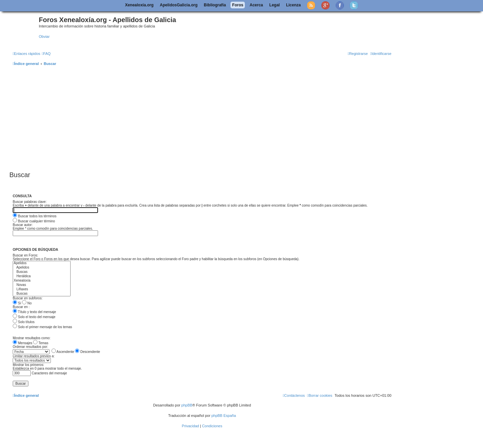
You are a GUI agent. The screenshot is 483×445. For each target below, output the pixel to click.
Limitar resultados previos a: (34, 356)
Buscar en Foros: (25, 255)
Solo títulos (23, 322)
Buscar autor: (22, 225)
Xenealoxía (41, 281)
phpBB (186, 405)
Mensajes (22, 343)
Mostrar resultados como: (32, 338)
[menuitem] (46, 54)
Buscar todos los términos (35, 216)
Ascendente (63, 352)
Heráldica (41, 276)
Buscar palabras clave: (29, 202)
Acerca (256, 5)
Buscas (41, 272)
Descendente (87, 352)
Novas (41, 285)
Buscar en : (21, 307)
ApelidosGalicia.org (179, 5)
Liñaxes (41, 289)
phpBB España (223, 416)
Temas (40, 343)
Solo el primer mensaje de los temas (42, 327)
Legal (274, 5)
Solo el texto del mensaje (34, 317)
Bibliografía (215, 5)
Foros (237, 5)
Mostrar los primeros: (28, 365)
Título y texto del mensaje (34, 312)
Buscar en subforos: (27, 298)
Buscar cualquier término (34, 221)
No (27, 303)
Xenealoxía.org (139, 5)
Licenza (293, 5)
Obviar (44, 36)
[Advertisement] (210, 119)
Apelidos (41, 263)
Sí (17, 303)
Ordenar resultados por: (30, 347)
